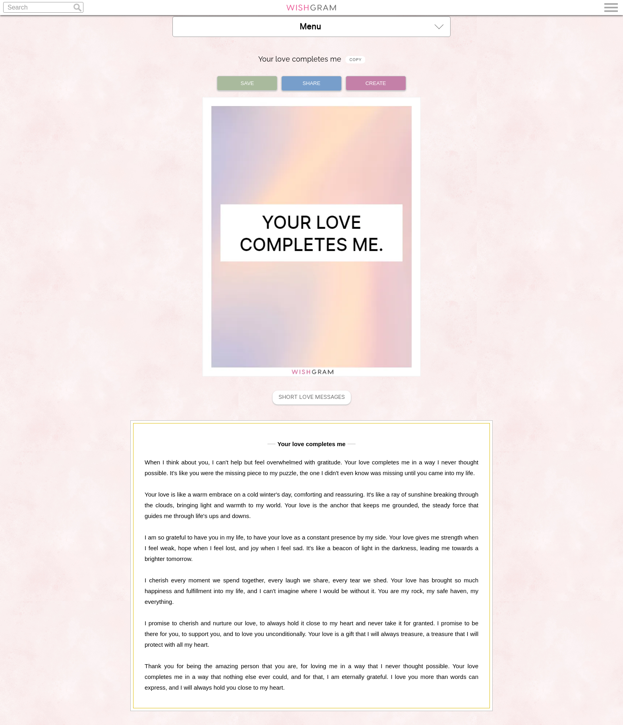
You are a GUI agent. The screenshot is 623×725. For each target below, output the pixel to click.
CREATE (376, 83)
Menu (371, 26)
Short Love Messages (312, 397)
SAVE (247, 83)
